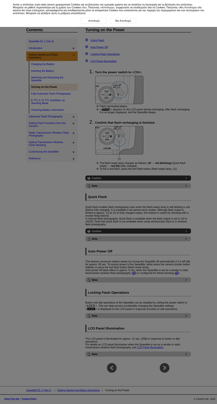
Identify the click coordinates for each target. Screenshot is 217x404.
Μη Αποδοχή (188, 7)
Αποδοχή (107, 7)
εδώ (84, 7)
